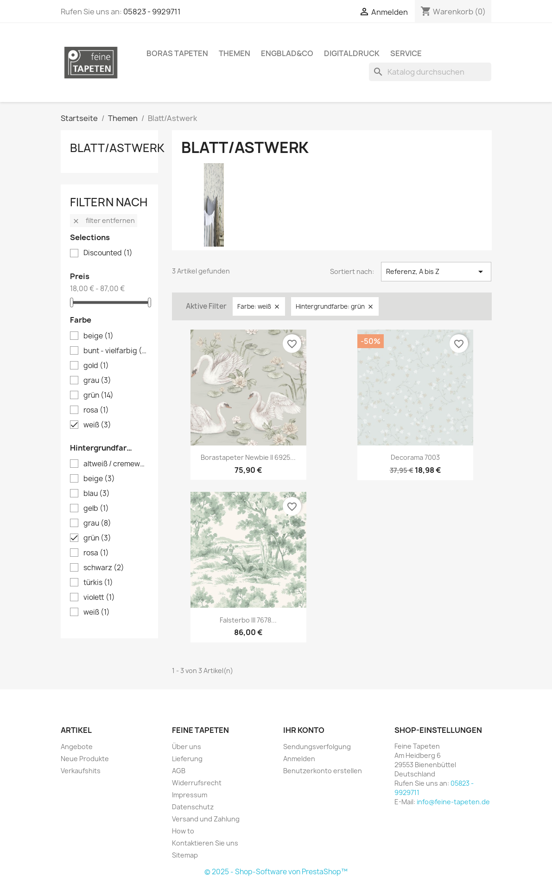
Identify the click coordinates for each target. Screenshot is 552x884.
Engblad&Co (287, 53)
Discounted (108, 253)
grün (98, 395)
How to (183, 831)
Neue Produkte (85, 758)
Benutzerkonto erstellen (322, 770)
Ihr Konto (303, 730)
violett (99, 597)
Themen (234, 53)
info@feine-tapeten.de (453, 801)
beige (98, 336)
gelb (96, 508)
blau (96, 493)
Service (406, 53)
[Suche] (430, 72)
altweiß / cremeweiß (115, 464)
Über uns (186, 746)
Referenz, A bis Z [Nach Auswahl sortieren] (436, 271)
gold (96, 365)
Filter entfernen (103, 220)
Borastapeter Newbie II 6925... (248, 457)
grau (97, 380)
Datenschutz (193, 806)
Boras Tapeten (177, 53)
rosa (96, 410)
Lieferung (187, 758)
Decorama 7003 (415, 457)
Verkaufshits (81, 770)
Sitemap (185, 855)
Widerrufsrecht (197, 782)
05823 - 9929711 (152, 11)
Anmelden (299, 758)
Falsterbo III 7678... (248, 620)
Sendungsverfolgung (317, 746)
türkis (98, 582)
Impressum (189, 794)
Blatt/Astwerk (117, 148)
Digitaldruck (352, 53)
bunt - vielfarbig (115, 351)
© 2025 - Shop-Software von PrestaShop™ (276, 872)
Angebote (77, 746)
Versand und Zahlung (206, 818)
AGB (178, 770)
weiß (97, 425)
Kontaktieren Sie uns (205, 843)
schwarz (103, 567)
